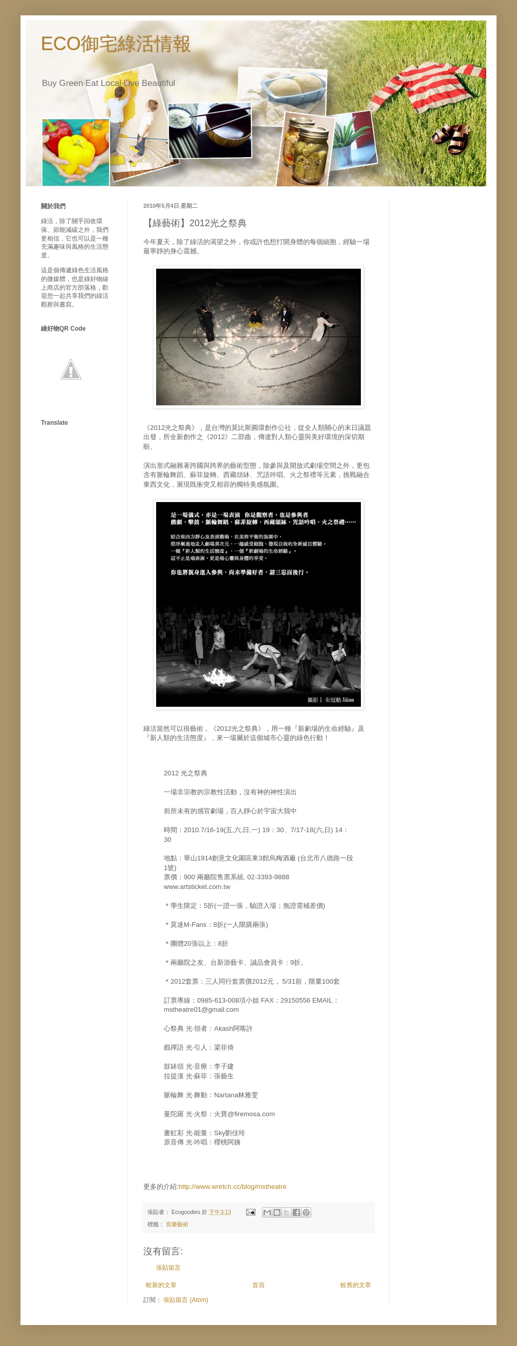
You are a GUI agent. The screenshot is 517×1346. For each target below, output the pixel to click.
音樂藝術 (177, 1224)
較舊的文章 (355, 1285)
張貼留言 (168, 1267)
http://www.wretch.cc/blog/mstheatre (233, 1186)
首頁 (258, 1285)
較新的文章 (161, 1285)
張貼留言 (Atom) (185, 1300)
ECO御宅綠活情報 (116, 43)
